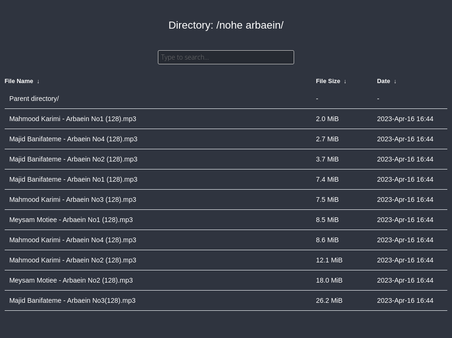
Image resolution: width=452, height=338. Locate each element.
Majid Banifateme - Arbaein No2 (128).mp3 (73, 159)
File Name (19, 80)
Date (383, 80)
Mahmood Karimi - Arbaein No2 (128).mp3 (72, 260)
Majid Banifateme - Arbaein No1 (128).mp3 (73, 179)
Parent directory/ (34, 98)
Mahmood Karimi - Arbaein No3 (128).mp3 (72, 199)
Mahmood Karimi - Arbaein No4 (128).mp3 (72, 240)
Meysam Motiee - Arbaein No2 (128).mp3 (71, 280)
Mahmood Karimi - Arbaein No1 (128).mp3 (72, 119)
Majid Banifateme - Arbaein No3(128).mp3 (72, 300)
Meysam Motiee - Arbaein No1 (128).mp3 (71, 219)
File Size (328, 80)
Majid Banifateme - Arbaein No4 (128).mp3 (73, 139)
